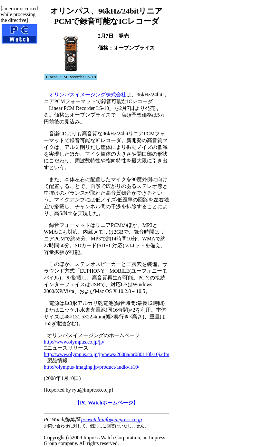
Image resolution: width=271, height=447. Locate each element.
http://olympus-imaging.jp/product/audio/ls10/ (91, 367)
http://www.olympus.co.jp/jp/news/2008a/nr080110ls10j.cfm (106, 354)
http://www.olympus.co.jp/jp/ (74, 342)
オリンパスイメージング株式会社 (87, 94)
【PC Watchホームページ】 (106, 402)
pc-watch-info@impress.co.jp (111, 419)
